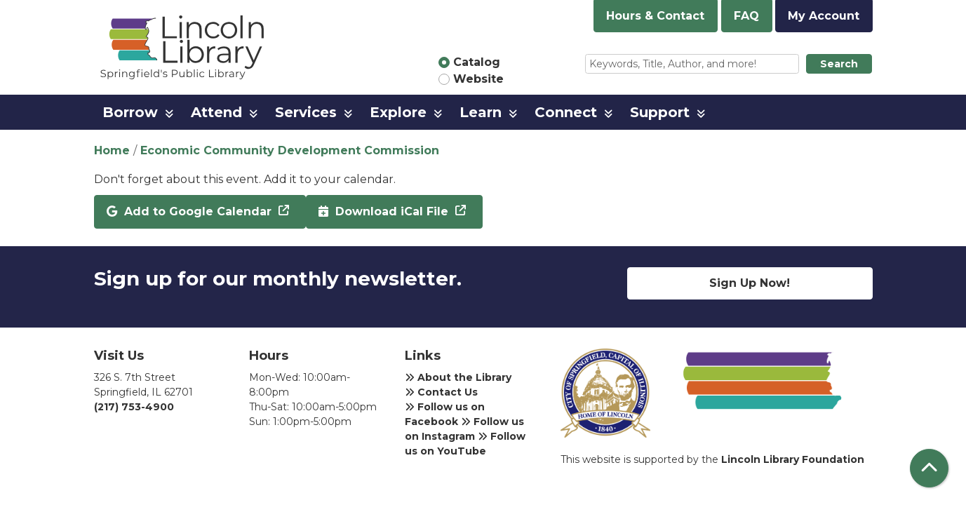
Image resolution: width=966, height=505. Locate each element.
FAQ (746, 15)
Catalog (476, 62)
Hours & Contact (655, 15)
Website (478, 79)
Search (839, 64)
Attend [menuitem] (216, 112)
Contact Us (441, 392)
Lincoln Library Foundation (792, 459)
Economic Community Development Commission (289, 150)
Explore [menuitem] (398, 112)
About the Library (458, 377)
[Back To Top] (929, 468)
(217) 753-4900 (134, 406)
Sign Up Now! (749, 283)
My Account (823, 15)
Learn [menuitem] (480, 112)
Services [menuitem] (306, 112)
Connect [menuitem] (566, 112)
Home (112, 150)
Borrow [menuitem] (130, 112)
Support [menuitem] (660, 112)
